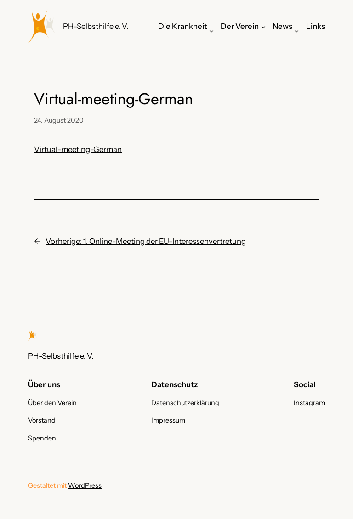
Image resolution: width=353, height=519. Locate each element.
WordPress (85, 485)
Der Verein (240, 26)
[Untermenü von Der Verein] (263, 26)
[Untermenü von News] (296, 30)
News (282, 26)
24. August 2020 (59, 120)
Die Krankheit (182, 26)
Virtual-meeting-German (78, 149)
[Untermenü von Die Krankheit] (211, 30)
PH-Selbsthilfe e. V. (95, 26)
